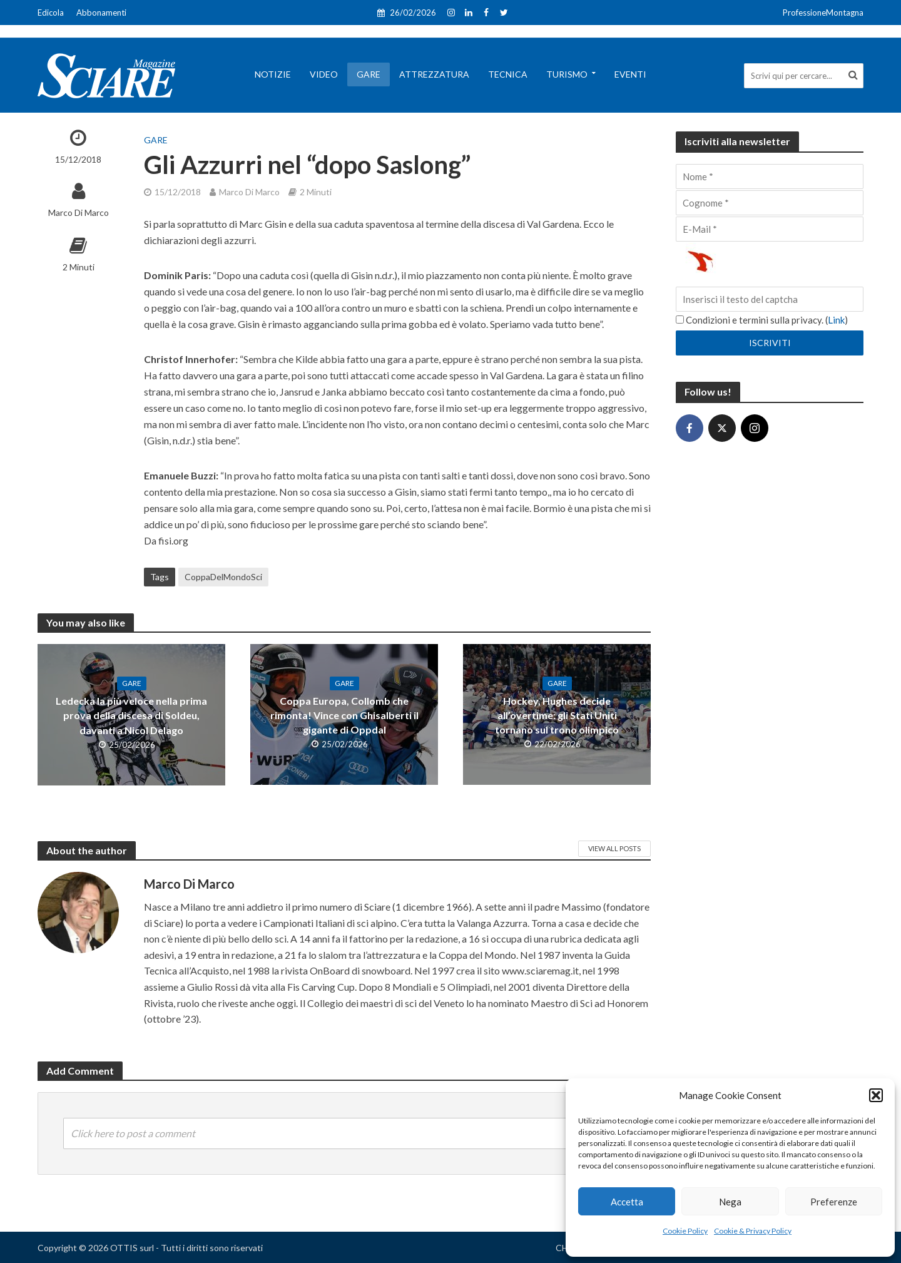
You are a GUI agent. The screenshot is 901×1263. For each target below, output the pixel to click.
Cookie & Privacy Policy (753, 1230)
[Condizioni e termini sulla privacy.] (680, 319)
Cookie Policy (685, 1230)
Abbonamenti (101, 13)
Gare (368, 74)
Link (836, 319)
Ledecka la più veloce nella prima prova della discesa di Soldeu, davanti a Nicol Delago (131, 715)
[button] (876, 1095)
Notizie (273, 74)
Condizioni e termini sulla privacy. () (762, 319)
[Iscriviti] (769, 342)
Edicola (51, 13)
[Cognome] (769, 202)
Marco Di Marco (78, 212)
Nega (730, 1201)
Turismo (567, 74)
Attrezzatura (434, 74)
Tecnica (507, 74)
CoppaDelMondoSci (223, 576)
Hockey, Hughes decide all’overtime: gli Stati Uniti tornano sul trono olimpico (557, 715)
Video (324, 74)
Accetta (627, 1201)
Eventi (630, 74)
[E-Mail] (769, 229)
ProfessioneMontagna (823, 13)
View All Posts (614, 848)
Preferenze (833, 1201)
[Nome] (769, 176)
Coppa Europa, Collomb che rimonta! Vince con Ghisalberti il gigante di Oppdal (344, 715)
